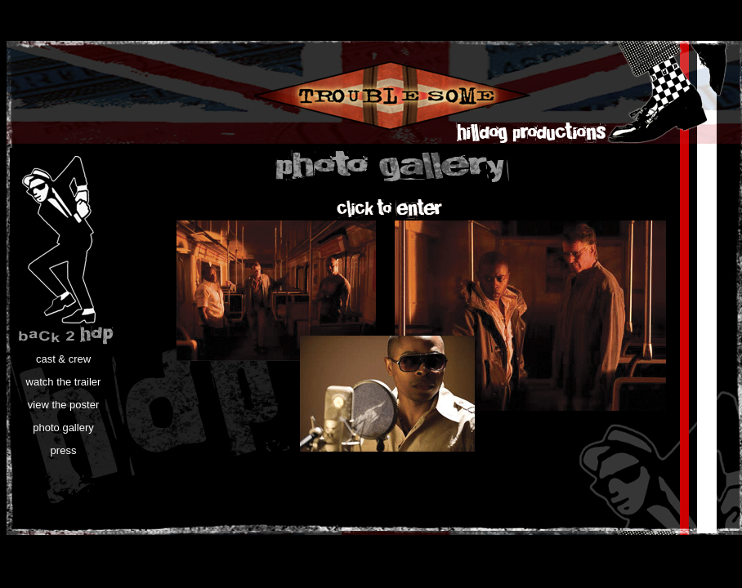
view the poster (63, 405)
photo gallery (63, 427)
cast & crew (63, 359)
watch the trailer (63, 382)
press (64, 450)
